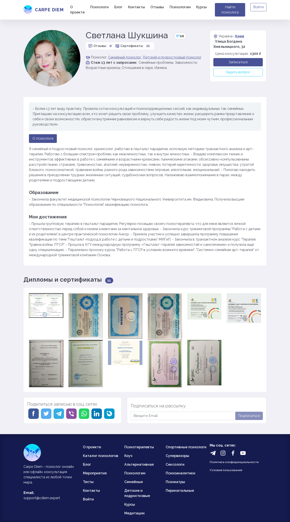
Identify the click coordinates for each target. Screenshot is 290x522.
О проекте (77, 9)
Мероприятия (95, 473)
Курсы (201, 7)
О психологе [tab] (42, 138)
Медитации (134, 513)
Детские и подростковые (137, 493)
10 (180, 36)
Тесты (88, 482)
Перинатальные (180, 491)
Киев (239, 36)
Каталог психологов (100, 456)
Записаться (238, 62)
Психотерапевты (139, 447)
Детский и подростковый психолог (172, 57)
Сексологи (175, 464)
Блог (118, 7)
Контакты (136, 7)
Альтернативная (139, 464)
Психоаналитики (180, 473)
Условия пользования (226, 470)
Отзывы (157, 7)
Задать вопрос (238, 72)
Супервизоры (177, 456)
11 (148, 46)
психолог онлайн (60, 467)
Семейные (133, 482)
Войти (258, 7)
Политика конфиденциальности (234, 462)
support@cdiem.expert (42, 498)
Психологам (180, 7)
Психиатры (175, 482)
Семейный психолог (124, 57)
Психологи (99, 7)
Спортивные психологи (186, 447)
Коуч (128, 456)
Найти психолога (230, 9)
